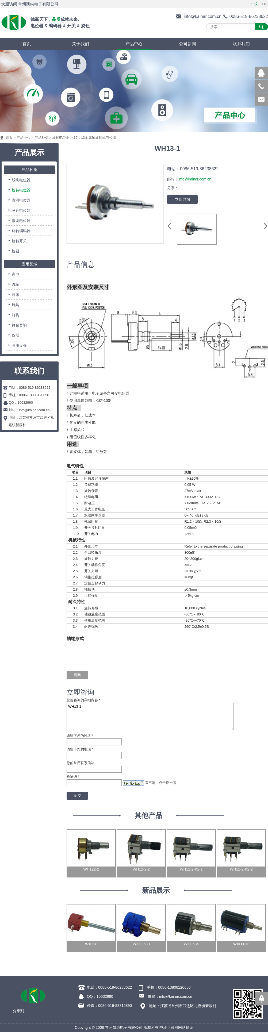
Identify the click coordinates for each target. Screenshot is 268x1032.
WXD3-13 (241, 944)
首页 (9, 138)
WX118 (91, 944)
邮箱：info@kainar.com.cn (29, 410)
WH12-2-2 (141, 869)
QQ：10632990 (21, 403)
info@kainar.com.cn (202, 16)
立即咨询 (182, 199)
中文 (254, 4)
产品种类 (41, 138)
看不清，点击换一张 (160, 783)
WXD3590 (141, 944)
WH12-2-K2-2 (241, 869)
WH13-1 (150, 716)
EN (264, 4)
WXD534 (191, 944)
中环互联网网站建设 (176, 1027)
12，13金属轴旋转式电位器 (95, 138)
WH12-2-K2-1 (191, 869)
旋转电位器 (61, 138)
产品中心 (23, 138)
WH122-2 (91, 869)
